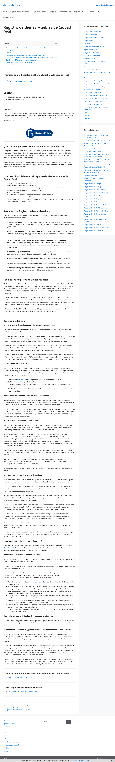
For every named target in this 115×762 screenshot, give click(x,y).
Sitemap (6, 751)
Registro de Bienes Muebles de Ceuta (17, 708)
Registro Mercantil (39, 12)
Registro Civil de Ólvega (92, 184)
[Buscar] (68, 722)
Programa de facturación (93, 104)
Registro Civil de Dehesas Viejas (95, 190)
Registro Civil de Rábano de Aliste (96, 211)
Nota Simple (8, 548)
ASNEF (86, 78)
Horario (9, 53)
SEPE (86, 66)
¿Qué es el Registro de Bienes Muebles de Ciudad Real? (25, 55)
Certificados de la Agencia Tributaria (97, 140)
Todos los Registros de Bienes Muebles (17, 706)
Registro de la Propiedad (19, 12)
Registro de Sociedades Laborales (96, 95)
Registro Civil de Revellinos (93, 196)
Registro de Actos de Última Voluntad (97, 84)
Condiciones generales (12, 742)
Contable (87, 119)
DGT (99, 12)
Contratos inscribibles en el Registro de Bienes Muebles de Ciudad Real (31, 58)
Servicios (7, 727)
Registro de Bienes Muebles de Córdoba (18, 710)
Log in (5, 758)
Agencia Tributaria (90, 50)
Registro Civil (79, 12)
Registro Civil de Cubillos (93, 225)
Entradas (7, 733)
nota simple (21, 380)
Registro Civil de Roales (92, 202)
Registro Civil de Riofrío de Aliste (95, 208)
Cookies (6, 748)
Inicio (5, 12)
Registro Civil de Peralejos (93, 187)
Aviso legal (7, 739)
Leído (87, 761)
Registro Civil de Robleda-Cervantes (96, 193)
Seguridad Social (90, 58)
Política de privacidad (11, 745)
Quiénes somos (9, 724)
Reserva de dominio (13, 65)
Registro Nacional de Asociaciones (96, 98)
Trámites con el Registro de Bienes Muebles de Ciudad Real (27, 48)
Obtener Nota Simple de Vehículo (19, 81)
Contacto (9, 50)
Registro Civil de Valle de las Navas (96, 228)
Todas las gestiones (10, 730)
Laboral (86, 116)
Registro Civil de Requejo (93, 199)
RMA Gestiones (10, 5)
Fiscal (86, 113)
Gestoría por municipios (92, 175)
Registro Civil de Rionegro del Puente (97, 205)
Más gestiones (8, 17)
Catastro (91, 12)
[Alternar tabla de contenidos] (55, 43)
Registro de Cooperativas (93, 92)
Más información (77, 761)
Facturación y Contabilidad (93, 101)
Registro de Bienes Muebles (60, 12)
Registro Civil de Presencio (93, 231)
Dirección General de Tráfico (94, 47)
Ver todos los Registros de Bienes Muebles (23, 692)
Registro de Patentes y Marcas (95, 81)
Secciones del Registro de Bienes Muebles (21, 60)
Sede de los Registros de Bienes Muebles (20, 62)
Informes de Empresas (92, 69)
